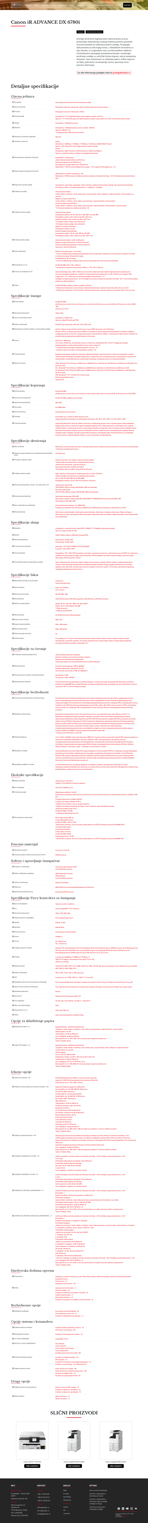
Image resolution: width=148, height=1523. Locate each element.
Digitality (125, 1516)
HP (64, 1510)
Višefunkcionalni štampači (94, 32)
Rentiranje (63, 5)
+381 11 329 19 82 (43, 1494)
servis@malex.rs (43, 1511)
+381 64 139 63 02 (43, 1500)
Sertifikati (67, 1497)
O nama (118, 5)
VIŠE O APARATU (32, 1466)
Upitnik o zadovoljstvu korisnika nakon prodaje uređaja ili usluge (98, 1501)
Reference (67, 1500)
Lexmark (66, 1513)
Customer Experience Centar (103, 5)
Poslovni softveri (83, 5)
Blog (65, 1490)
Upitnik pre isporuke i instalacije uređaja (97, 1508)
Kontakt (127, 5)
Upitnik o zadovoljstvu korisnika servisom (97, 1495)
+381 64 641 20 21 (43, 1497)
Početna (28, 5)
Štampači (80, 32)
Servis (54, 5)
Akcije (36, 5)
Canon (65, 1507)
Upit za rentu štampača (98, 1490)
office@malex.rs (43, 1507)
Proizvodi (44, 5)
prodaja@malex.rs (121, 72)
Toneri (71, 5)
